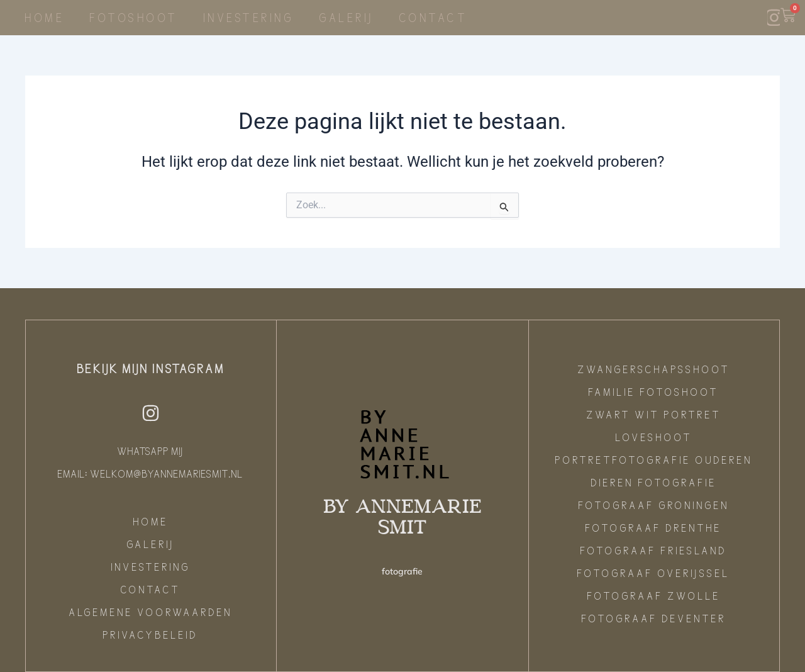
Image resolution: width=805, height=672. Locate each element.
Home (45, 17)
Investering (249, 17)
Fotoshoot (134, 17)
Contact (434, 17)
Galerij (346, 17)
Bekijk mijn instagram (151, 368)
